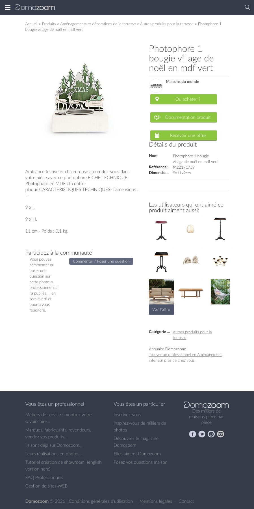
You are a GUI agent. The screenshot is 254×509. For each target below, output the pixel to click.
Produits (49, 23)
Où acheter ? (187, 99)
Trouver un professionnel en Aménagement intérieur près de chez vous (185, 357)
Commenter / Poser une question (101, 261)
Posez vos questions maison (141, 462)
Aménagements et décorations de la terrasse (98, 23)
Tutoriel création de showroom (55, 462)
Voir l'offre (161, 309)
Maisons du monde (182, 81)
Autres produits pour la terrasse (167, 23)
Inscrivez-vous (127, 414)
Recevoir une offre (188, 135)
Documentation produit (187, 117)
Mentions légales (156, 501)
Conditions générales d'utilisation (101, 501)
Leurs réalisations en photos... (54, 453)
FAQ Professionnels (44, 477)
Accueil (31, 23)
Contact (186, 501)
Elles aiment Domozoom (137, 453)
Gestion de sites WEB (46, 486)
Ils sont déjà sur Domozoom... (54, 445)
